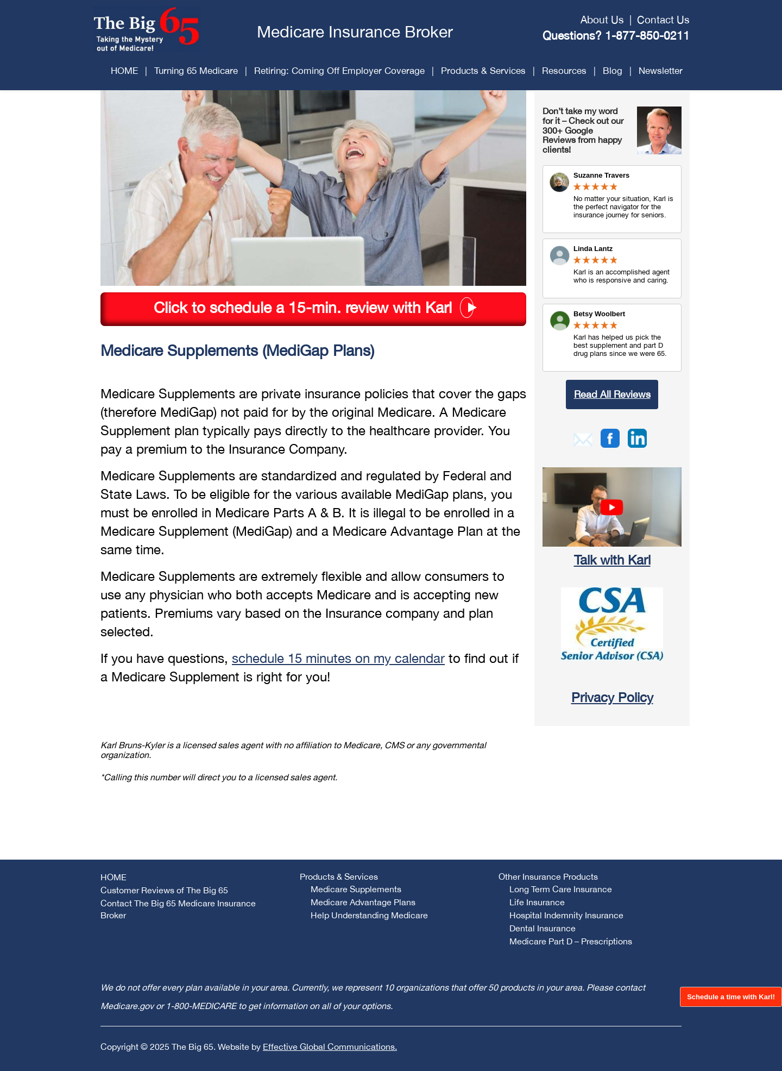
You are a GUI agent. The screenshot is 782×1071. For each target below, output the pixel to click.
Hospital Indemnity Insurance (566, 915)
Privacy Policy (612, 697)
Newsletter (661, 70)
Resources (564, 70)
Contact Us (663, 20)
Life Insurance (537, 902)
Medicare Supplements (356, 889)
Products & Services (483, 70)
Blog (612, 70)
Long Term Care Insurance (560, 889)
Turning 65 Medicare (196, 70)
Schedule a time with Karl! (731, 997)
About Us (602, 20)
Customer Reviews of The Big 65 (164, 890)
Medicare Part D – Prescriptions (570, 941)
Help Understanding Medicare (369, 915)
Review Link (612, 268)
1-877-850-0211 (647, 35)
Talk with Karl (612, 559)
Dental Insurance (542, 928)
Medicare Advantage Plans (363, 902)
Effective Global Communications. (330, 1046)
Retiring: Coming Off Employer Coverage (339, 70)
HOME (124, 70)
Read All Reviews (612, 394)
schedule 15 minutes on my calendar (338, 658)
